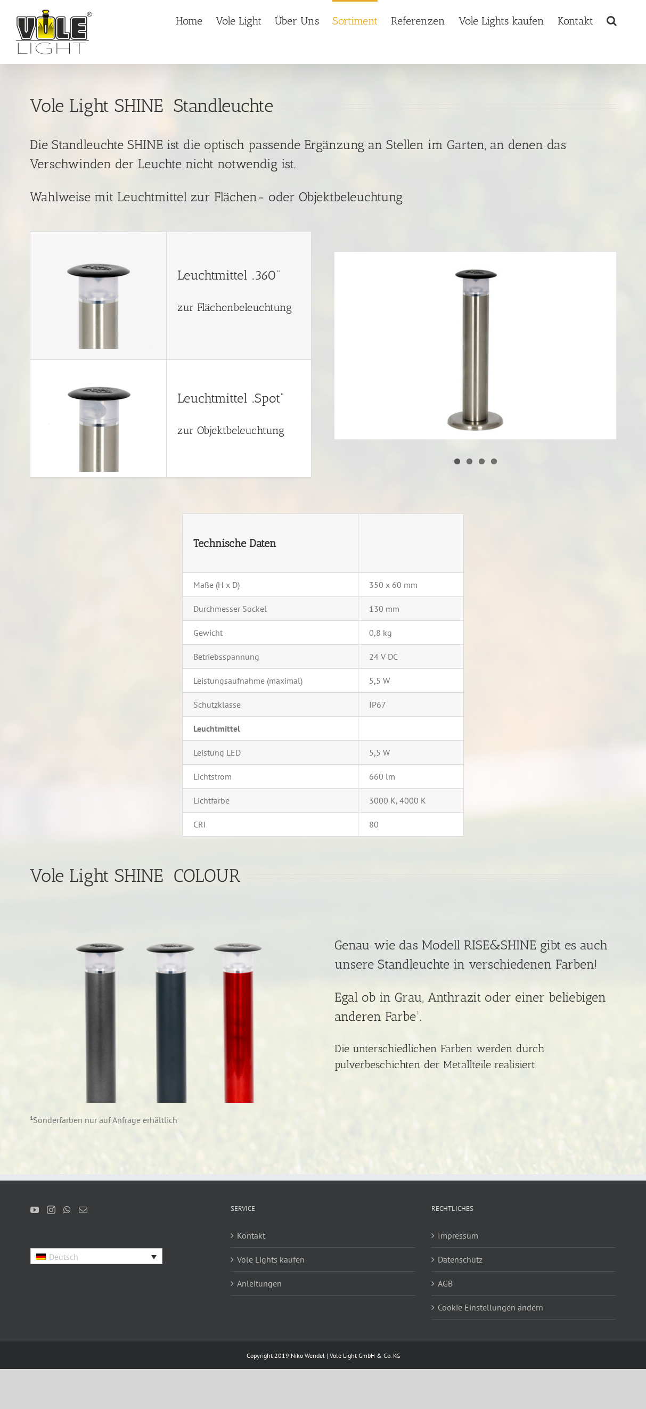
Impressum (458, 1235)
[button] (612, 20)
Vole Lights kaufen (271, 1259)
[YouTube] (34, 1210)
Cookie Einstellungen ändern (490, 1307)
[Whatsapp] (67, 1210)
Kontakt (251, 1235)
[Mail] (83, 1210)
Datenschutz (460, 1259)
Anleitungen (259, 1283)
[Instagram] (51, 1210)
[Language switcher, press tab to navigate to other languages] (96, 1256)
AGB (445, 1283)
